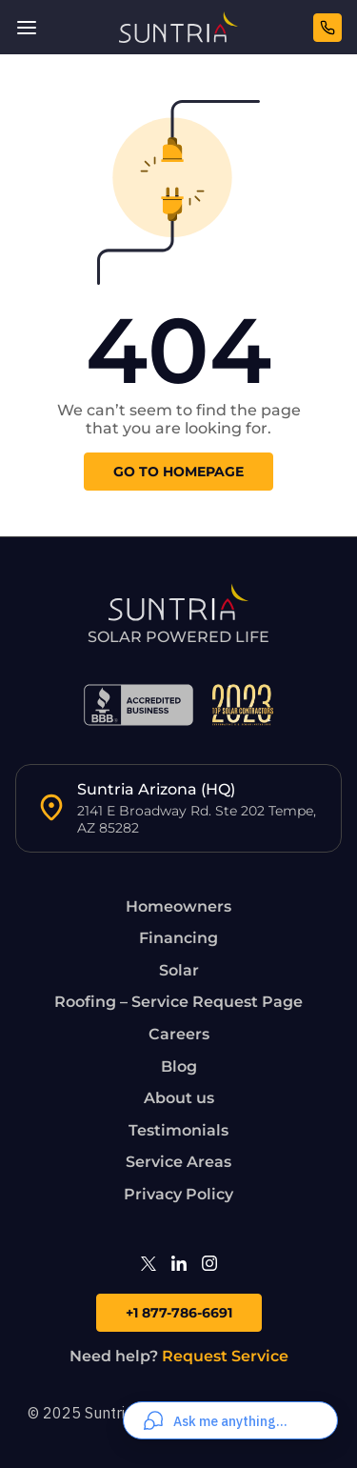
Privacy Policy (178, 1194)
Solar (179, 970)
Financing (178, 938)
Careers (179, 1034)
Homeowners (178, 906)
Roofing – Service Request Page (178, 1002)
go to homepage (178, 471)
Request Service (225, 1356)
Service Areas (178, 1162)
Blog (179, 1066)
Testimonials (178, 1130)
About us (179, 1098)
